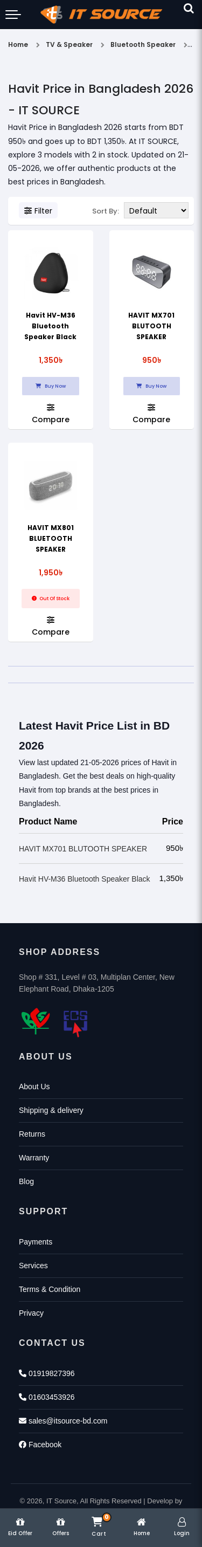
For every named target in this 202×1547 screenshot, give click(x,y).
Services (33, 1265)
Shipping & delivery (51, 1110)
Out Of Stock (50, 598)
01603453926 (47, 1397)
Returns (32, 1134)
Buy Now (51, 386)
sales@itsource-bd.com (63, 1421)
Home (18, 44)
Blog (26, 1181)
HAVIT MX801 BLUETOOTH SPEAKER (50, 538)
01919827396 (47, 1373)
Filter (38, 210)
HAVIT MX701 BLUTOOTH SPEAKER (151, 326)
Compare (50, 413)
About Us (34, 1086)
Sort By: (105, 211)
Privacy (31, 1313)
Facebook (40, 1444)
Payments (35, 1241)
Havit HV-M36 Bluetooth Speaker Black (50, 326)
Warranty (34, 1157)
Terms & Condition (49, 1289)
